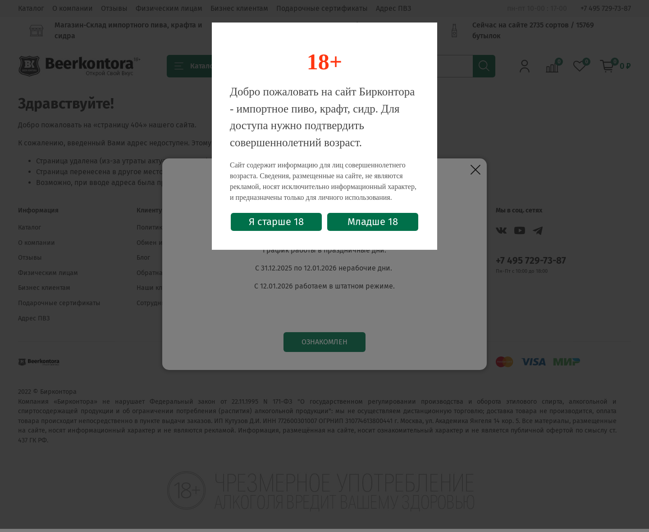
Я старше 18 (276, 222)
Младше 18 (372, 222)
